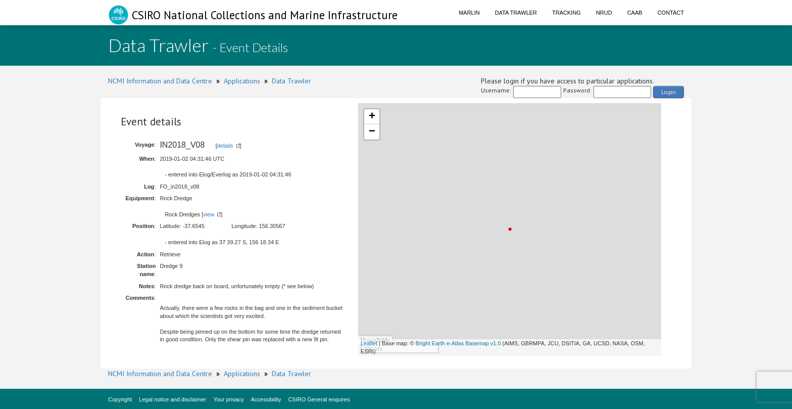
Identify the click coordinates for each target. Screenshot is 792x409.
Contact (671, 13)
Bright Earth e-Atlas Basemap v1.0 (458, 343)
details (225, 146)
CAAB (634, 13)
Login (668, 92)
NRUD (604, 13)
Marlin (469, 13)
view (208, 214)
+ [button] (372, 116)
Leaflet (369, 343)
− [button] (372, 132)
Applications (242, 80)
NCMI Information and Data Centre (160, 80)
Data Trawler (516, 13)
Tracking (566, 13)
